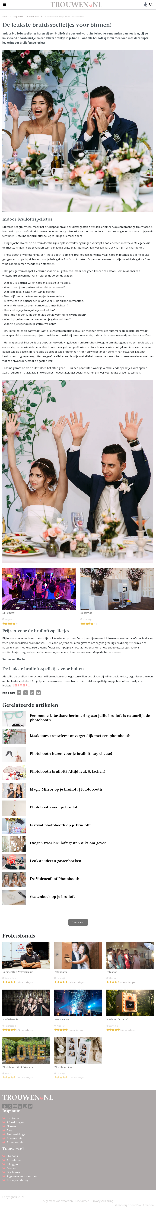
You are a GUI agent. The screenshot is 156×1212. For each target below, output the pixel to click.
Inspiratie (18, 16)
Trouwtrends (15, 1142)
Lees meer (78, 922)
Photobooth (33, 16)
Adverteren (14, 1160)
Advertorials (14, 1138)
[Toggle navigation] (4, 4)
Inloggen (12, 1164)
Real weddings (16, 1134)
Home (5, 16)
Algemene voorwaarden (22, 1176)
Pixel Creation (145, 1205)
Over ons (12, 1156)
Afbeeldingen (15, 1122)
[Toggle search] (151, 4)
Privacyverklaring (18, 1180)
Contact (11, 1168)
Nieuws (11, 1126)
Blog (10, 1130)
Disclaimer (13, 1172)
